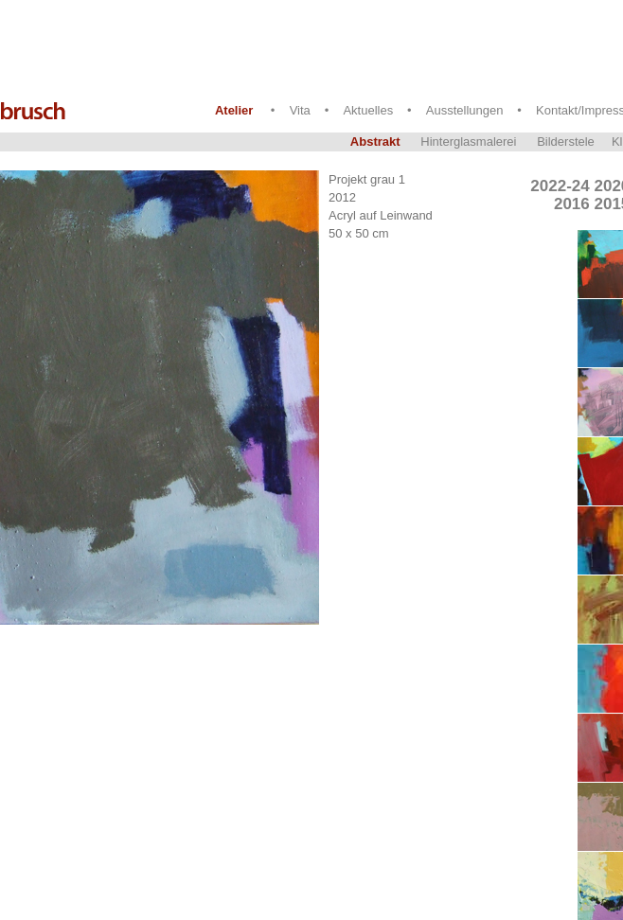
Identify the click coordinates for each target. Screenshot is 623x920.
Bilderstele (566, 141)
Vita (300, 110)
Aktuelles (368, 110)
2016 (572, 204)
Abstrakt (375, 141)
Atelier (234, 110)
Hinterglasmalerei (468, 141)
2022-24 (559, 186)
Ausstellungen (465, 110)
